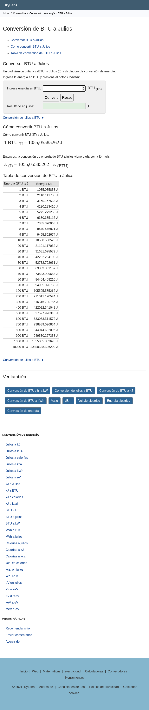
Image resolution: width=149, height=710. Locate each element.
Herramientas (74, 677)
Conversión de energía (42, 13)
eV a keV (12, 589)
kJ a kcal (12, 503)
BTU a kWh (14, 523)
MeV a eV (12, 609)
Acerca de (13, 641)
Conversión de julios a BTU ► (23, 117)
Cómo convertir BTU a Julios (30, 46)
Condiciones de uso (71, 687)
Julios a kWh (14, 470)
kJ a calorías (14, 497)
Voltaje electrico (89, 400)
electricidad (73, 671)
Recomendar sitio (18, 628)
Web (35, 671)
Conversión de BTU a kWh (25, 400)
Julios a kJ (13, 444)
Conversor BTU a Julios (27, 40)
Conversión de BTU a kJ (116, 390)
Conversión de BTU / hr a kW (27, 390)
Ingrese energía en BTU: (24, 88)
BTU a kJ (12, 510)
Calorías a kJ (15, 549)
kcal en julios (14, 569)
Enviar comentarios (19, 635)
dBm (68, 400)
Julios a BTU (14, 451)
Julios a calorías (17, 457)
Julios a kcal (14, 464)
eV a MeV (12, 596)
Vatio (54, 400)
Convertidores (117, 671)
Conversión (19, 13)
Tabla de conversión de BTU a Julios (36, 53)
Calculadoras (94, 671)
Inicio (6, 13)
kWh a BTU (14, 530)
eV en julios (14, 582)
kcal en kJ (12, 576)
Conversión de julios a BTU (73, 390)
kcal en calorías (16, 563)
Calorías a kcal (16, 556)
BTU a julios (14, 517)
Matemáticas (52, 671)
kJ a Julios (13, 484)
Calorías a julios (17, 543)
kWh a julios (14, 536)
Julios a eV (13, 477)
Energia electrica (118, 400)
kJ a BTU (12, 490)
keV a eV (12, 602)
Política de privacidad (104, 687)
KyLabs (11, 5)
